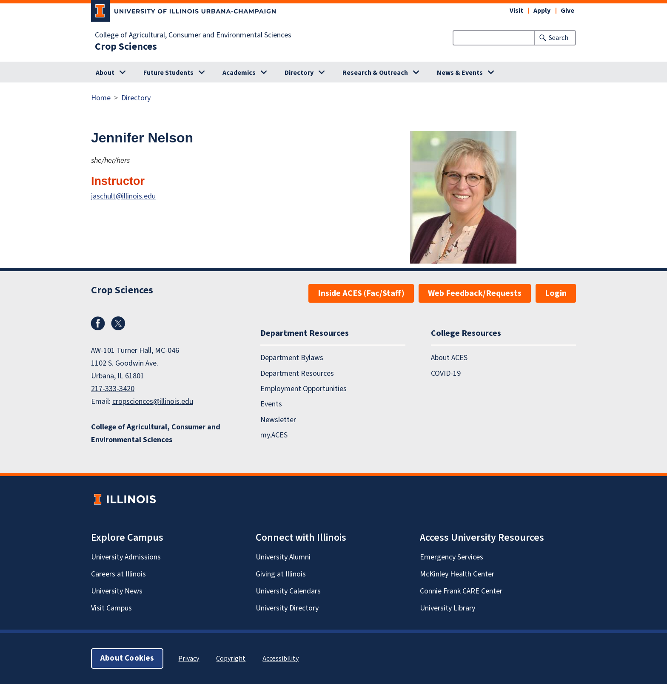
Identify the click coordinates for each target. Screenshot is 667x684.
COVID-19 (446, 373)
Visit (516, 10)
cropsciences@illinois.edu (152, 401)
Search (558, 38)
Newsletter (278, 419)
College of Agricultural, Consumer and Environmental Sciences (193, 35)
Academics (239, 72)
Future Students (168, 72)
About (105, 72)
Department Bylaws (291, 357)
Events (271, 404)
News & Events (460, 72)
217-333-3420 (112, 388)
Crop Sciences (126, 46)
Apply (541, 10)
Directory (299, 72)
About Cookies (127, 658)
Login (556, 293)
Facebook (97, 323)
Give (567, 10)
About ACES (449, 357)
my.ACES (274, 435)
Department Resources (297, 373)
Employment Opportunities (303, 388)
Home (101, 98)
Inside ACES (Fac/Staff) (361, 293)
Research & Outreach (375, 72)
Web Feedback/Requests (475, 293)
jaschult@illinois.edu (123, 196)
